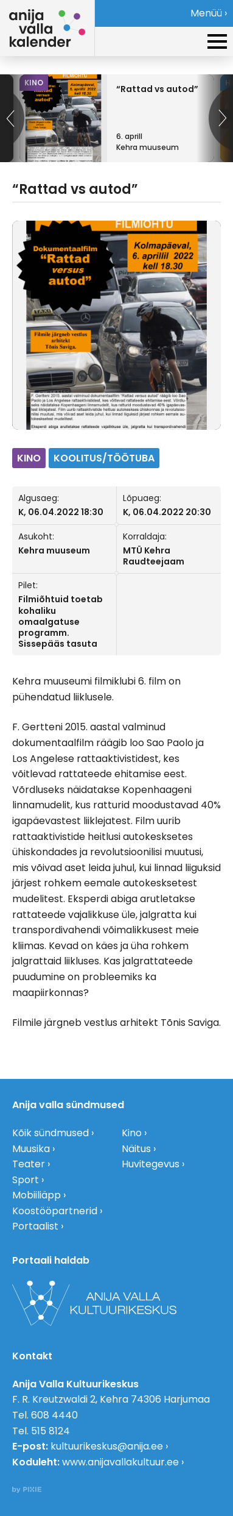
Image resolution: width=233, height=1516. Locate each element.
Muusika (31, 1149)
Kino (132, 1133)
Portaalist (35, 1226)
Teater (28, 1164)
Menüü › (208, 13)
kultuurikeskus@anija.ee (106, 1446)
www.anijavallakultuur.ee (120, 1462)
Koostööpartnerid (54, 1211)
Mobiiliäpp (36, 1195)
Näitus (136, 1149)
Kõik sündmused (50, 1133)
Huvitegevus (150, 1164)
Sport (25, 1180)
